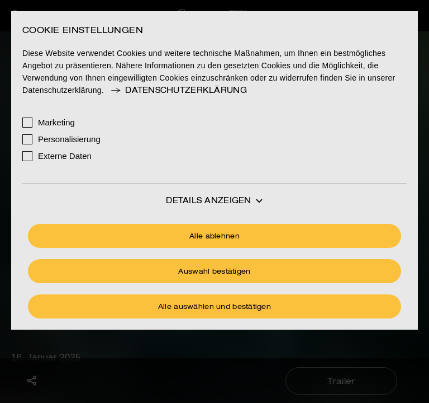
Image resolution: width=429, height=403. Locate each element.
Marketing (56, 122)
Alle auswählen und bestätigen (214, 307)
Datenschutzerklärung (178, 91)
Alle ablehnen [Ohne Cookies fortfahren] (214, 236)
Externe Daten (65, 156)
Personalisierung (69, 139)
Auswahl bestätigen (214, 272)
